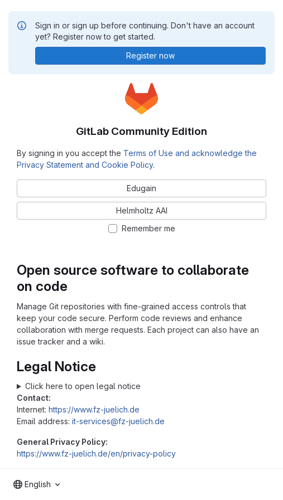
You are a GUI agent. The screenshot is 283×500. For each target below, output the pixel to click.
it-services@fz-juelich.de (118, 421)
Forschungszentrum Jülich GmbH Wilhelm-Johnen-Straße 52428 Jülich (141, 386)
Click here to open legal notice (83, 386)
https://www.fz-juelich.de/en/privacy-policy (96, 453)
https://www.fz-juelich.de (94, 409)
